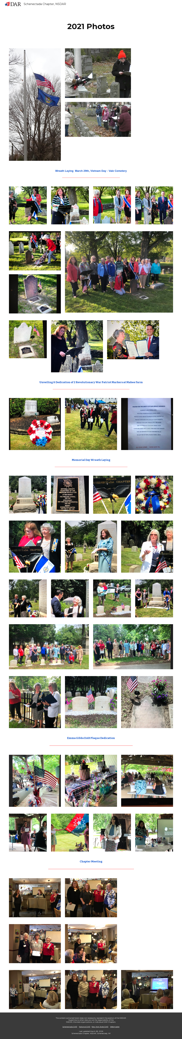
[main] (91, 26)
